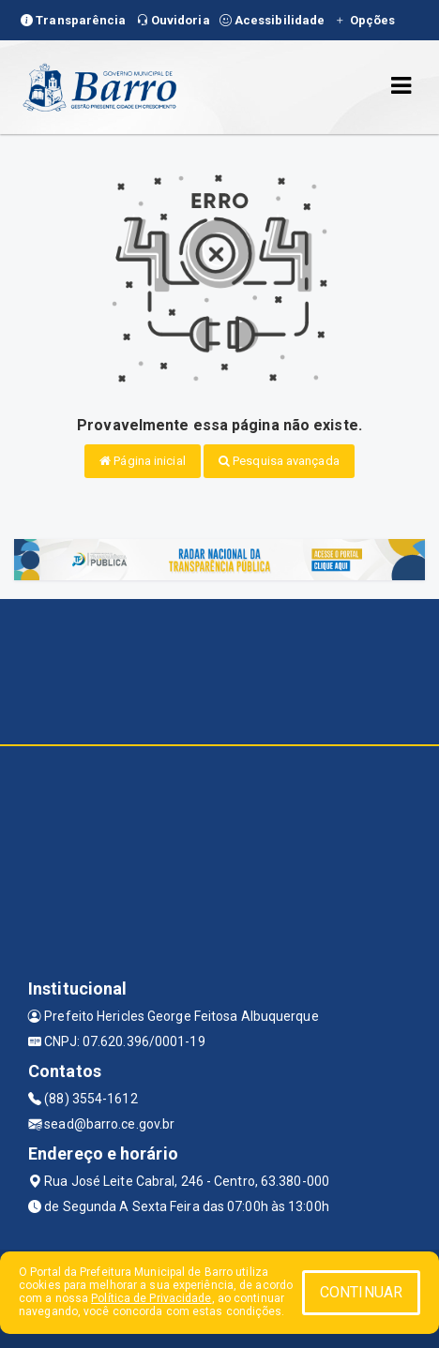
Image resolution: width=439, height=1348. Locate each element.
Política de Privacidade (151, 1298)
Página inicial (142, 461)
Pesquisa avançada (279, 461)
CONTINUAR (361, 1292)
